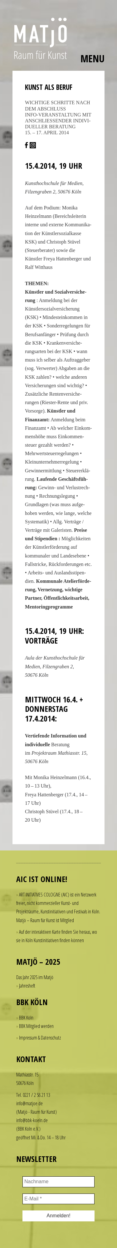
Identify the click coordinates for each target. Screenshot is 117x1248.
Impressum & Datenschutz (40, 1037)
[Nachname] (58, 1181)
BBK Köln (26, 1017)
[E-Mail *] (58, 1199)
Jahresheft (27, 985)
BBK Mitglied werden (36, 1026)
